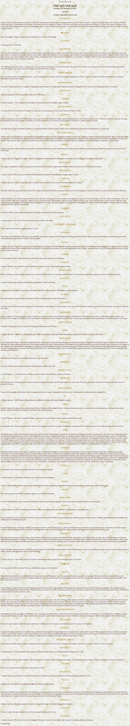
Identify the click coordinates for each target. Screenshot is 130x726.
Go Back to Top (5, 723)
